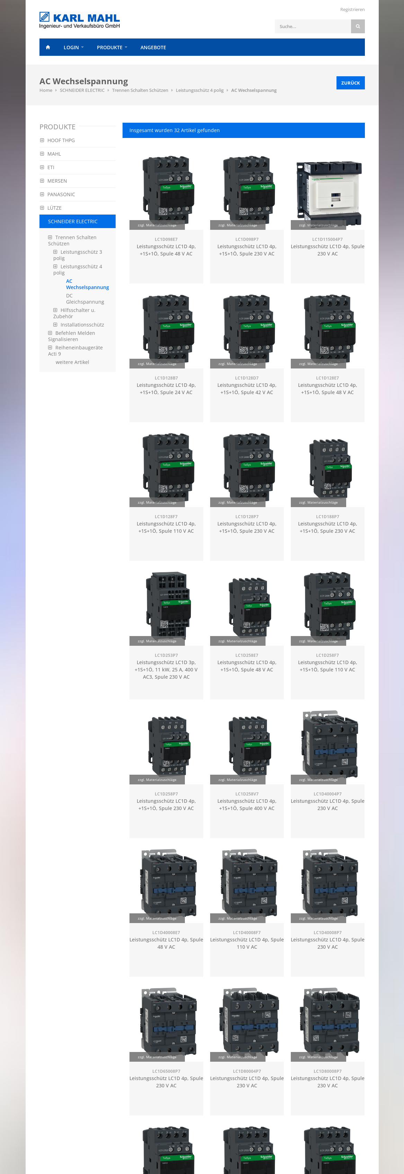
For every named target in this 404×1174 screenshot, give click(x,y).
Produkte (110, 47)
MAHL (50, 153)
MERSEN (53, 180)
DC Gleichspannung (85, 298)
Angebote (153, 47)
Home (48, 47)
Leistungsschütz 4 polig (200, 90)
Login (71, 47)
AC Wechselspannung (254, 90)
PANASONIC (57, 194)
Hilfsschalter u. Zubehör (74, 313)
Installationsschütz (78, 324)
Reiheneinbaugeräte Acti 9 (75, 350)
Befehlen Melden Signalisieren (71, 336)
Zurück (350, 83)
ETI (47, 167)
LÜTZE (51, 208)
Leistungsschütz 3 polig (77, 255)
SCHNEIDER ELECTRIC (82, 90)
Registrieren (352, 9)
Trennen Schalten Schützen (140, 90)
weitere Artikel (72, 362)
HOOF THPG (57, 140)
